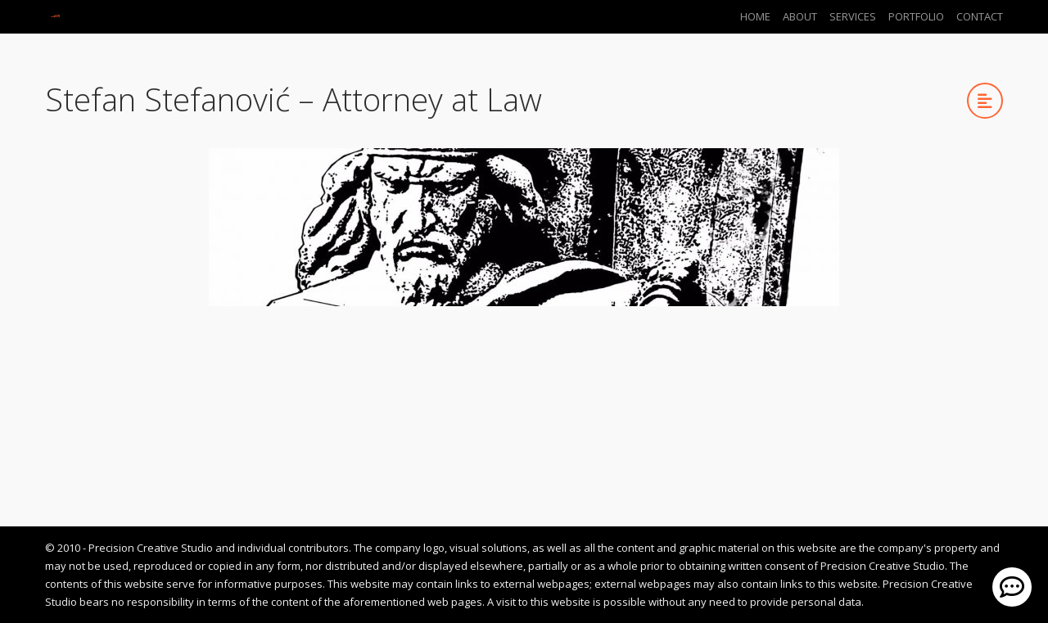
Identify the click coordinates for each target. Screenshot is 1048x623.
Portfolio (916, 16)
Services (852, 16)
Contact (979, 16)
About (800, 16)
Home (755, 16)
